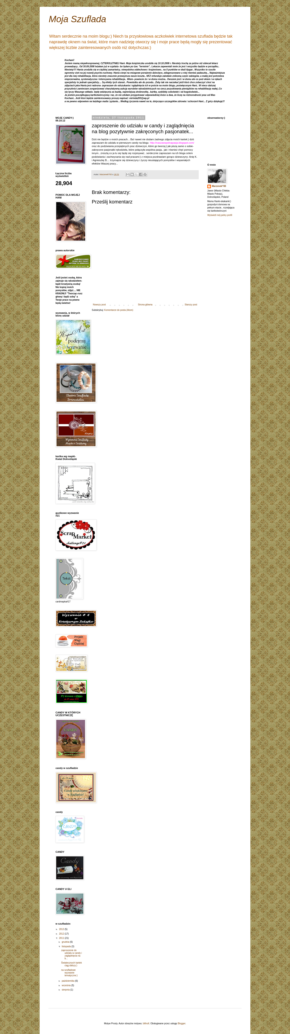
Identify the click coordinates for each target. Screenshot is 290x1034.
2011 (62, 938)
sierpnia (66, 989)
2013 (62, 929)
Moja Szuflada (77, 19)
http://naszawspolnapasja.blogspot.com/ (172, 142)
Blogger (181, 1023)
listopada (66, 946)
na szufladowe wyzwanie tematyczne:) (69, 973)
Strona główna (145, 304)
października (68, 981)
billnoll (146, 1023)
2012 (62, 934)
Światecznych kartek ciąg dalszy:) (71, 964)
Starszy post (191, 304)
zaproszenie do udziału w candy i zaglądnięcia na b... (71, 954)
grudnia (66, 942)
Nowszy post (99, 304)
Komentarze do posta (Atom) (118, 310)
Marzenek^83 (219, 186)
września (66, 985)
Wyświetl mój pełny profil (219, 215)
